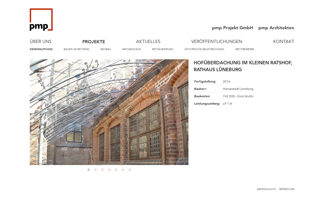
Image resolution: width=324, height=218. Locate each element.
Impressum (286, 189)
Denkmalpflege (41, 49)
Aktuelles (148, 41)
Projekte (93, 41)
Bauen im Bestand (76, 49)
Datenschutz (266, 189)
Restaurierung (162, 49)
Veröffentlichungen (216, 41)
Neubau (105, 49)
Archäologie (131, 49)
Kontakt (283, 41)
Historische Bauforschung (204, 49)
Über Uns (40, 41)
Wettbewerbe (244, 49)
